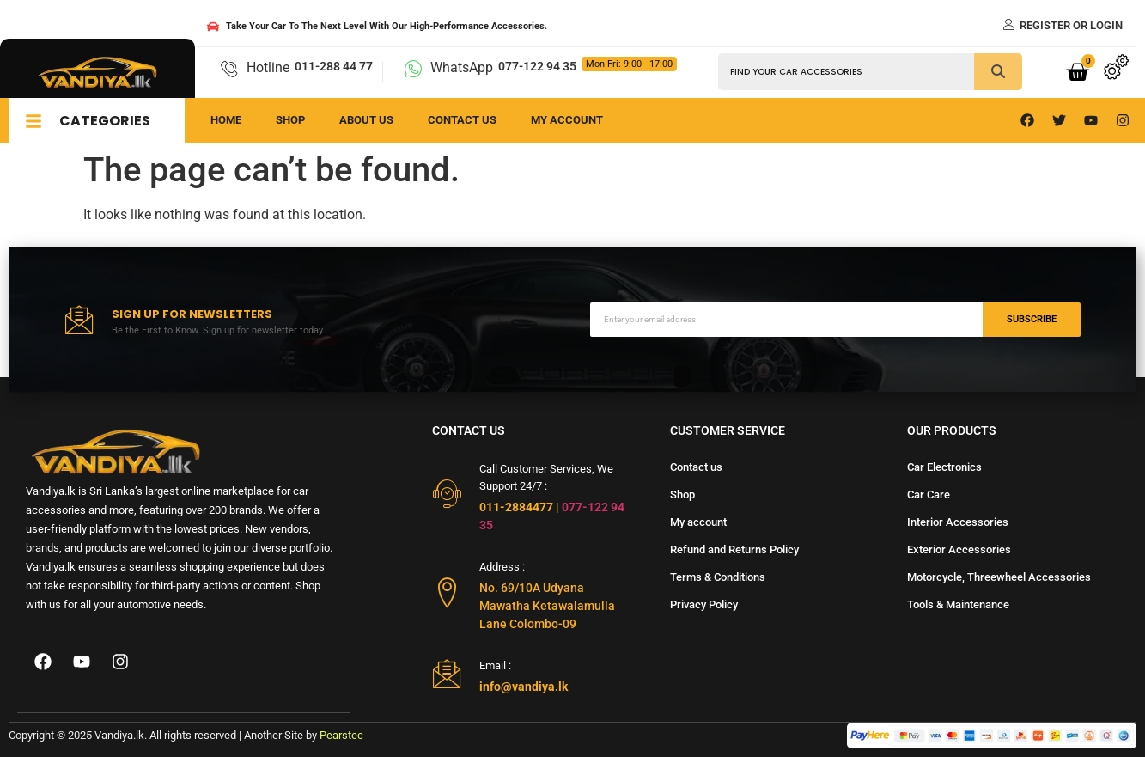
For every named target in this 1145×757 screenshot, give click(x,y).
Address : (502, 566)
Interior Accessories (957, 522)
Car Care (928, 494)
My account (698, 522)
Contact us (462, 119)
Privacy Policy (704, 604)
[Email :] (447, 673)
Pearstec (341, 735)
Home (225, 119)
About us (366, 119)
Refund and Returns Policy (734, 549)
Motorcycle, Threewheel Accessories (999, 577)
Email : (495, 665)
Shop (290, 119)
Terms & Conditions (717, 577)
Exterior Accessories (959, 549)
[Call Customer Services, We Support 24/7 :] (447, 494)
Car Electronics (944, 467)
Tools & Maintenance (958, 604)
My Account (567, 119)
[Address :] (447, 592)
